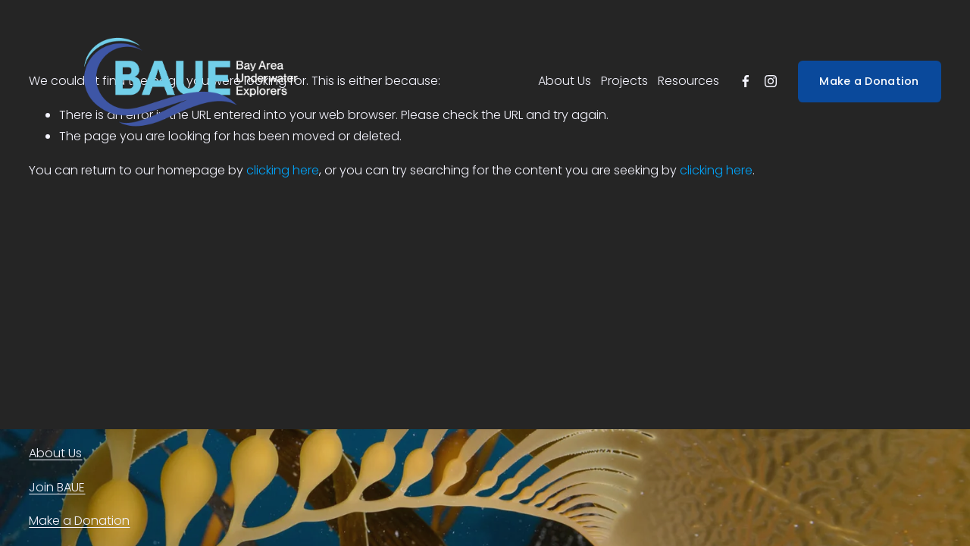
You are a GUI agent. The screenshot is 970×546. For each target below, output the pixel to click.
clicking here (282, 170)
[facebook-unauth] (745, 81)
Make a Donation (868, 81)
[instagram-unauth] (770, 81)
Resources (688, 80)
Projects (624, 80)
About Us (564, 80)
